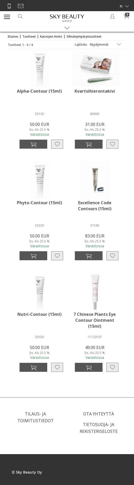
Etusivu (13, 36)
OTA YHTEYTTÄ (98, 414)
